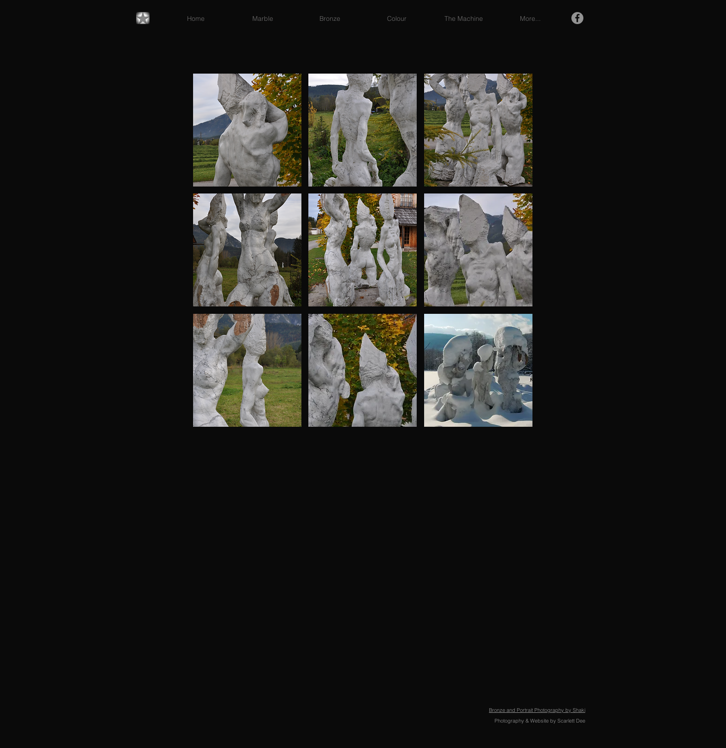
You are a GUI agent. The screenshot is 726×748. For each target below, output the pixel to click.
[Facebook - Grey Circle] (577, 18)
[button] (247, 130)
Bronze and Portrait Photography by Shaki (537, 710)
